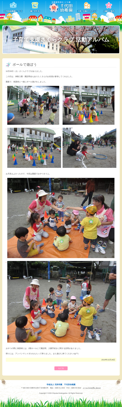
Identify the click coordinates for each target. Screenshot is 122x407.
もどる (61, 368)
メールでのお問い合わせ (92, 388)
